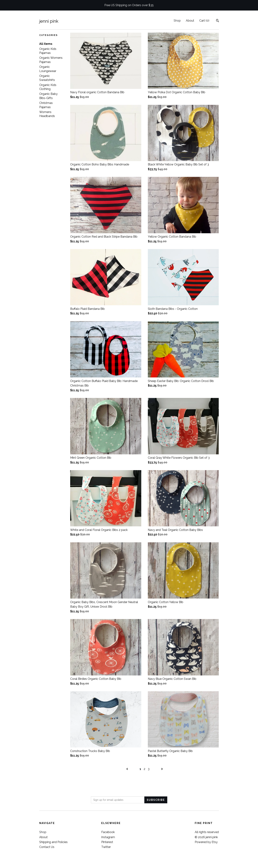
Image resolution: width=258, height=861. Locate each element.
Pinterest (107, 842)
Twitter (106, 847)
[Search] (217, 21)
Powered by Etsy (206, 842)
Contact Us (46, 847)
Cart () (204, 20)
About (190, 20)
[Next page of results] (162, 769)
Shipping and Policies (53, 842)
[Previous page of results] (127, 769)
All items (45, 44)
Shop (177, 20)
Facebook (108, 832)
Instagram (108, 837)
